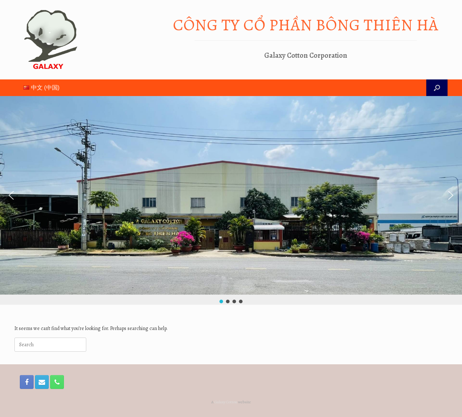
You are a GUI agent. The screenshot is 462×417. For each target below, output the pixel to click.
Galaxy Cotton (225, 402)
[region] (231, 200)
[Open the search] (437, 87)
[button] (11, 195)
